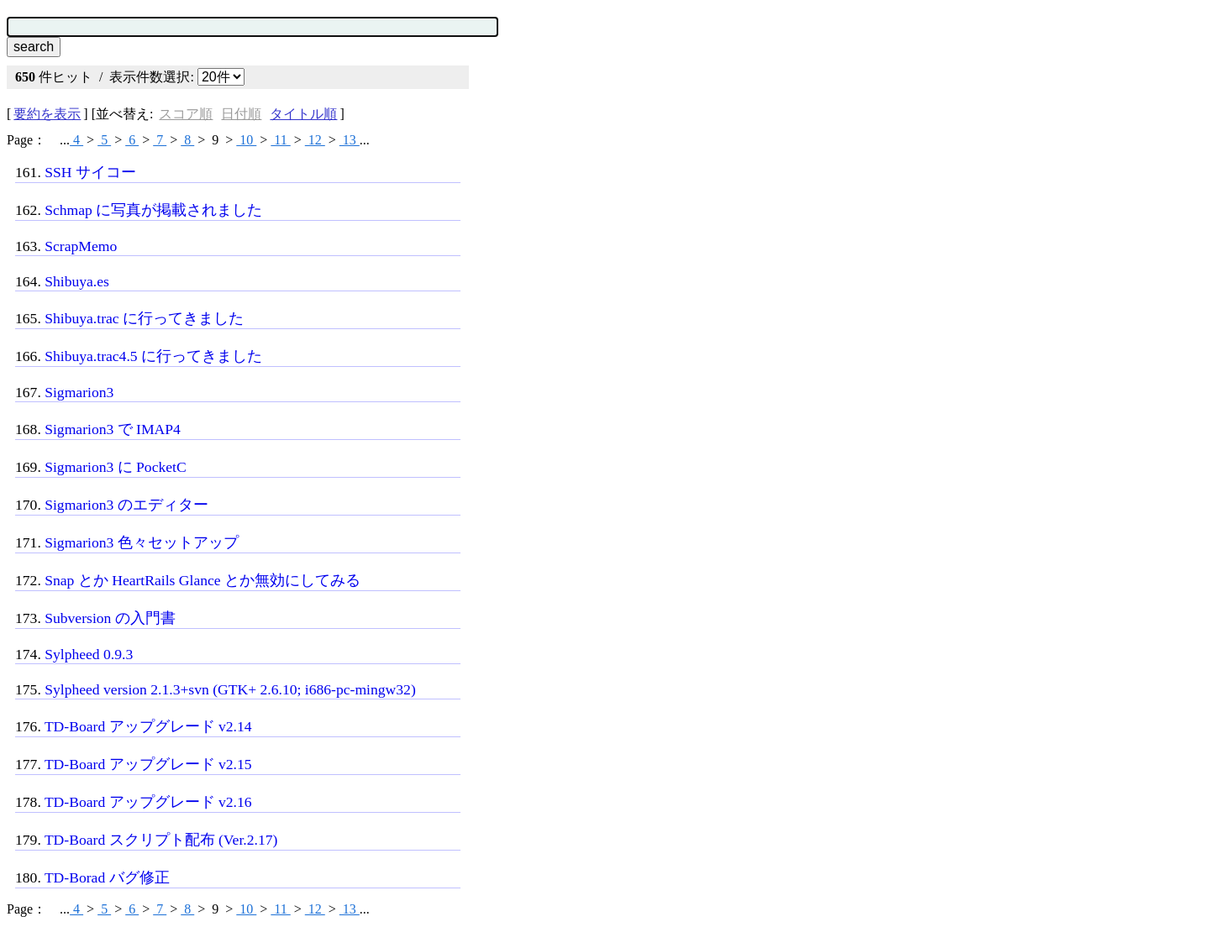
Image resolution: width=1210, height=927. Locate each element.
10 (246, 140)
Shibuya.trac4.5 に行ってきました (153, 356)
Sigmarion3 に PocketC (116, 466)
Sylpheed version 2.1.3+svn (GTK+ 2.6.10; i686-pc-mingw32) (230, 689)
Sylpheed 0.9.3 (89, 654)
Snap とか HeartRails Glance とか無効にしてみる (202, 580)
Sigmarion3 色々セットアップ (142, 542)
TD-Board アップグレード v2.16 (148, 801)
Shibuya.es (77, 281)
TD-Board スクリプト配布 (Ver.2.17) (161, 839)
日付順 (241, 114)
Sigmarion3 (79, 392)
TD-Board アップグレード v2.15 (148, 764)
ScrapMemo (81, 246)
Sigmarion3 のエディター (126, 504)
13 (349, 140)
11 (280, 140)
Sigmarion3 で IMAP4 (113, 429)
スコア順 (186, 114)
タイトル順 (303, 114)
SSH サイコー (90, 172)
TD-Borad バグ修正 (107, 877)
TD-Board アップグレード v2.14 (148, 726)
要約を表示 (47, 114)
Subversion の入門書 (110, 618)
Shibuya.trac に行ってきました (144, 318)
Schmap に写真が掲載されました (153, 210)
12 (315, 140)
